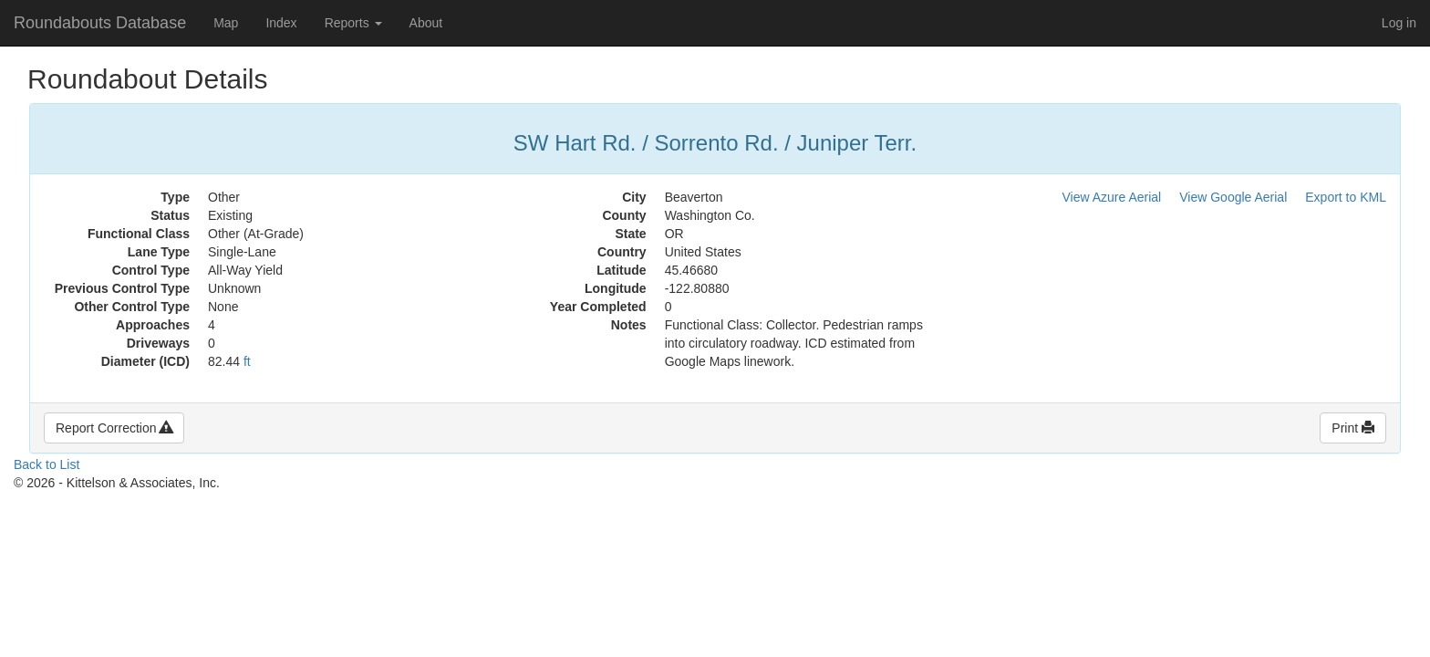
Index (280, 23)
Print (1353, 428)
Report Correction (114, 428)
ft (247, 361)
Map (225, 23)
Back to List (46, 464)
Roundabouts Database (100, 23)
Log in (1399, 23)
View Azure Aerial (1112, 197)
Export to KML (1345, 197)
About (426, 23)
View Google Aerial (1233, 197)
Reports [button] (353, 23)
